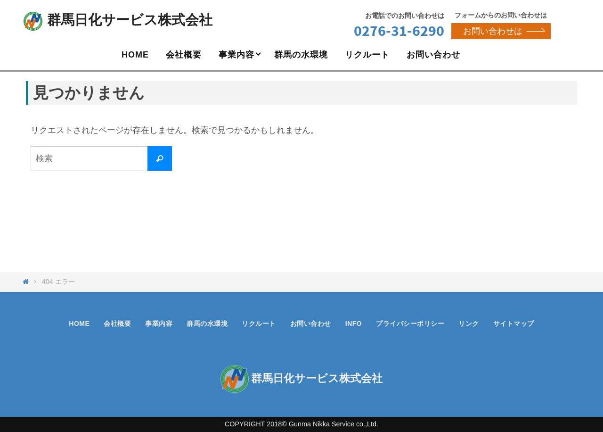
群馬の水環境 (207, 323)
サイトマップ (513, 323)
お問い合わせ (310, 323)
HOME (79, 323)
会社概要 (117, 323)
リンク (468, 323)
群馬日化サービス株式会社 (129, 19)
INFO (353, 323)
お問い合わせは (503, 31)
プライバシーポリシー (410, 323)
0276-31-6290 (399, 30)
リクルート (259, 323)
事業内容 (158, 323)
